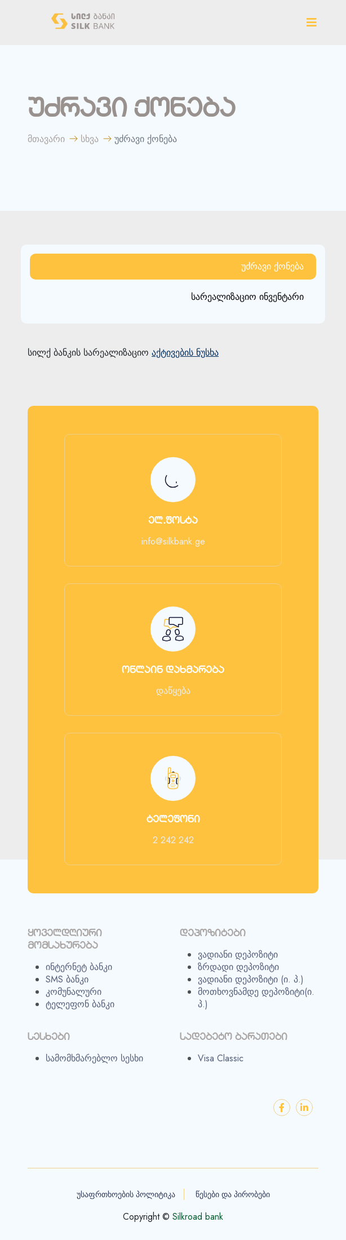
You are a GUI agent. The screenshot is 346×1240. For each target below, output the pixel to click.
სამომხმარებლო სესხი (94, 1063)
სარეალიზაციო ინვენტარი (247, 296)
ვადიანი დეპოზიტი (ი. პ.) (251, 984)
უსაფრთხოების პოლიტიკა (126, 1194)
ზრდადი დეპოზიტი (238, 972)
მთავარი (46, 139)
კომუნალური (73, 997)
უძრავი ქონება (272, 266)
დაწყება (173, 691)
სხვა (90, 139)
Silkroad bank (197, 1217)
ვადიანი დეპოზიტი (238, 960)
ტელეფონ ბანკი (80, 1009)
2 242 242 (173, 840)
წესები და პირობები (233, 1194)
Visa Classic (220, 1063)
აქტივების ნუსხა (185, 353)
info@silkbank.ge (173, 541)
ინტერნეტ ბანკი (79, 972)
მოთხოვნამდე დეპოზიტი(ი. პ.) (256, 1003)
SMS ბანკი (67, 984)
